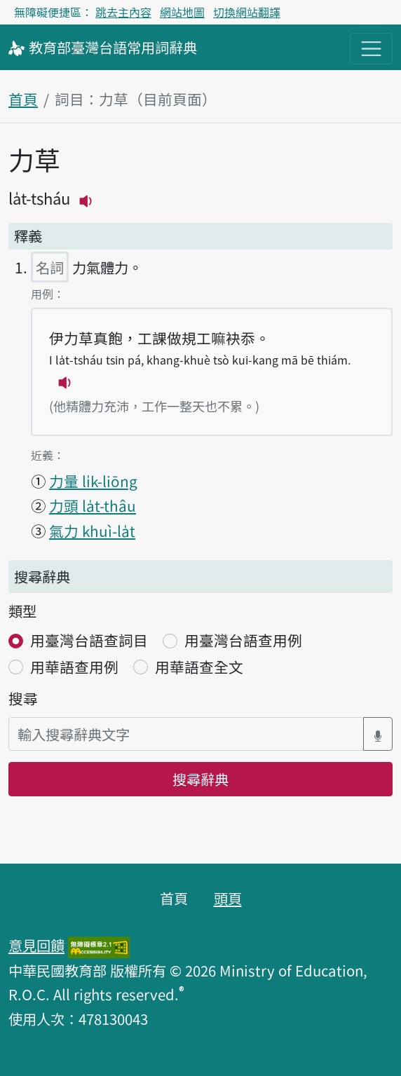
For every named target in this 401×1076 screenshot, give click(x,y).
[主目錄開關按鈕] (371, 48)
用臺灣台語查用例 (243, 640)
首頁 (23, 98)
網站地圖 (182, 12)
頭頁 (228, 897)
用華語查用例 (74, 666)
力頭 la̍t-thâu (92, 505)
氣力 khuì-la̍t (92, 530)
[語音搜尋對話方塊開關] (378, 734)
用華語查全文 (199, 666)
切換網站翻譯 (246, 12)
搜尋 (23, 698)
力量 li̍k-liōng (93, 480)
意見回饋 (36, 944)
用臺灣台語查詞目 (89, 640)
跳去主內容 (123, 12)
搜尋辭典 (200, 778)
